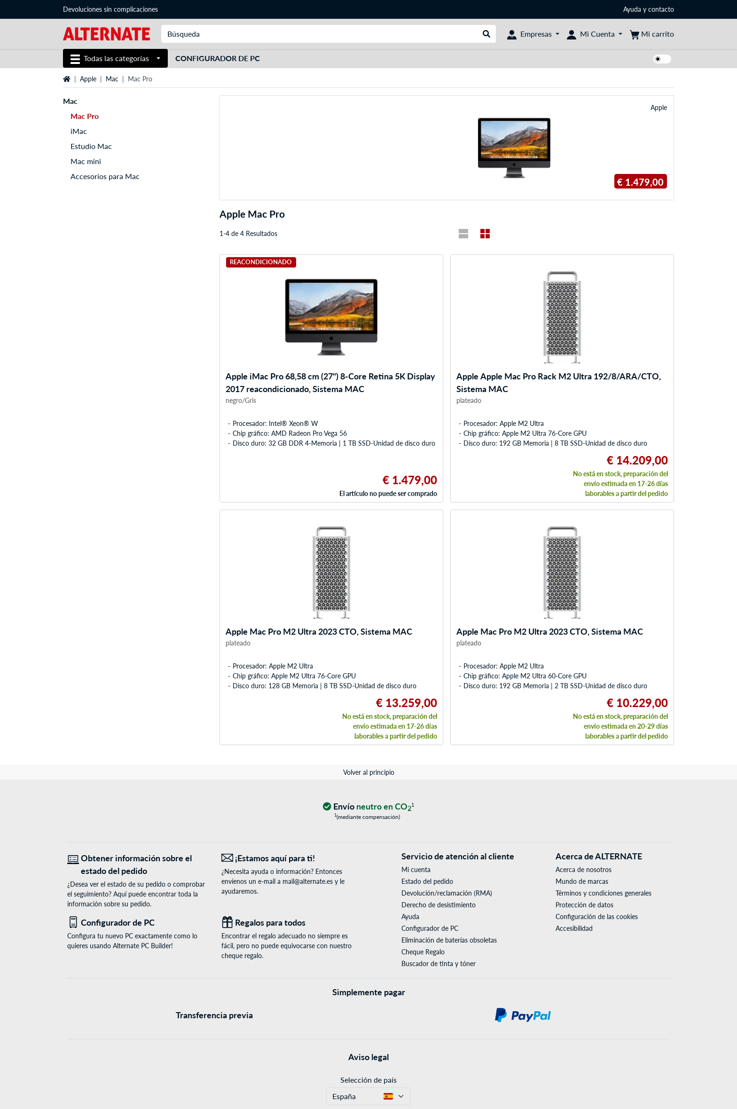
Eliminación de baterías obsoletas (449, 940)
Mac (112, 79)
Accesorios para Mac (105, 176)
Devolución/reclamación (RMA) (446, 893)
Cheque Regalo (423, 952)
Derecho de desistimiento (438, 905)
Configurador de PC (217, 58)
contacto (661, 9)
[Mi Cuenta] (594, 33)
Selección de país (368, 1079)
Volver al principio (368, 772)
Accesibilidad (574, 928)
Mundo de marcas (582, 881)
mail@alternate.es (307, 881)
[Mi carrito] (652, 33)
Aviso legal (368, 1057)
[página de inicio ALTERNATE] (106, 33)
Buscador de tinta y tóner (438, 963)
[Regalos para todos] (291, 922)
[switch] (662, 59)
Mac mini (86, 161)
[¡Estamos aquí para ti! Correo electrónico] (291, 858)
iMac (79, 130)
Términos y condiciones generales (603, 893)
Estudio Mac (91, 146)
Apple (88, 79)
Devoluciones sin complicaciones (110, 9)
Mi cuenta (416, 869)
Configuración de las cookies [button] (597, 916)
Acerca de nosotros (584, 869)
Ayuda (632, 9)
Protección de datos (584, 905)
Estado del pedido (427, 881)
